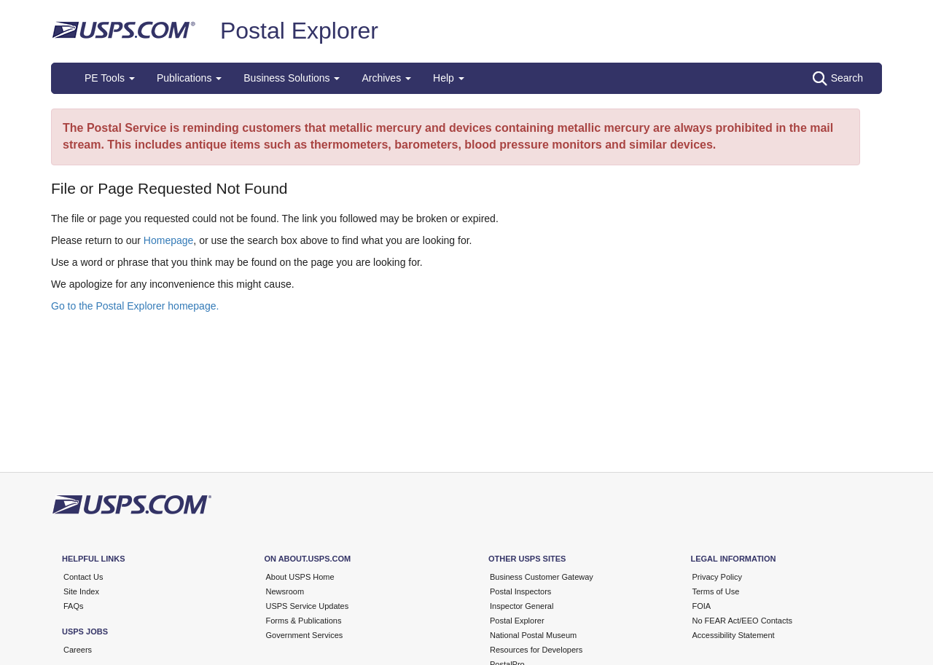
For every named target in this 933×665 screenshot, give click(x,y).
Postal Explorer (299, 30)
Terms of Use (716, 591)
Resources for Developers (536, 649)
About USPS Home (300, 576)
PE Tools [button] (110, 78)
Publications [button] (189, 78)
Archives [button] (386, 78)
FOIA (701, 606)
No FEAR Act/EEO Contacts (742, 620)
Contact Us (83, 576)
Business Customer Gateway (541, 576)
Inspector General (521, 606)
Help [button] (448, 78)
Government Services (304, 635)
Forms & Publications (304, 620)
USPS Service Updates (307, 606)
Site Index (81, 591)
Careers (77, 649)
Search (838, 78)
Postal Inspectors (520, 591)
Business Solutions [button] (291, 78)
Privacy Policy (717, 576)
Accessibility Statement (733, 635)
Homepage (169, 240)
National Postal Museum (533, 635)
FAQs (73, 606)
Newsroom (285, 591)
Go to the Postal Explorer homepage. (135, 306)
